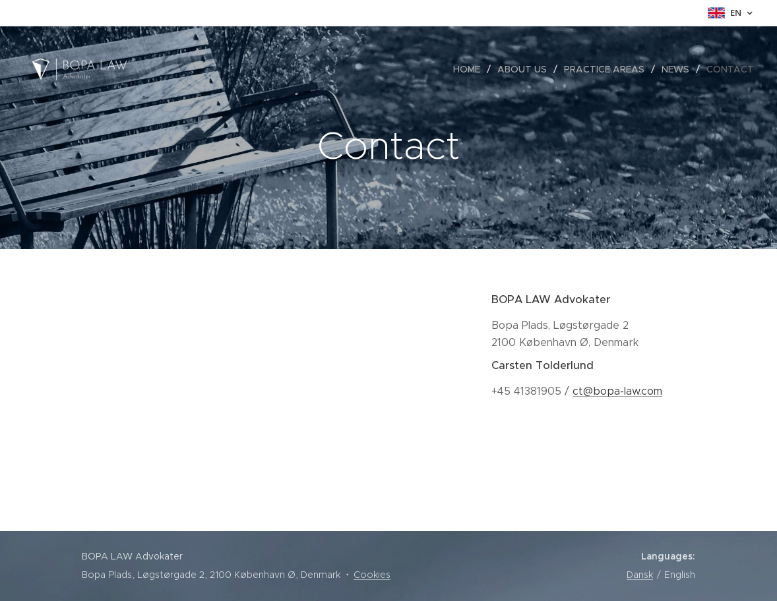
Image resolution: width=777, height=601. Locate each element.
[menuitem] (470, 69)
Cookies (372, 575)
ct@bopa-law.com (617, 391)
